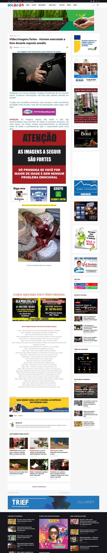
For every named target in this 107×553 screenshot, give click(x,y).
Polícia (34, 5)
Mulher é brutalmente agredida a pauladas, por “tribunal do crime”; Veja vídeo (39, 473)
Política (62, 5)
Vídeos (69, 5)
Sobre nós (14, 1)
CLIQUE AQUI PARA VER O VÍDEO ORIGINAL (39, 294)
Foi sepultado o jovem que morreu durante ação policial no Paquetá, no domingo (90, 403)
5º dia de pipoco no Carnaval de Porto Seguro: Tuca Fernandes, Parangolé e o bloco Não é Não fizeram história (90, 329)
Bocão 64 (19, 423)
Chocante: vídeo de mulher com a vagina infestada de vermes (88, 423)
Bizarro (19, 35)
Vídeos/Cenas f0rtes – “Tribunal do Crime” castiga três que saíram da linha (90, 414)
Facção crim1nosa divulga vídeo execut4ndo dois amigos (18, 472)
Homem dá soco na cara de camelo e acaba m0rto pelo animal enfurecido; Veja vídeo (38, 452)
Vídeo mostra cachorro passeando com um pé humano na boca (59, 452)
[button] (93, 5)
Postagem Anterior (14, 492)
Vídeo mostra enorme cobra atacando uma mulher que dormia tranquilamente (26, 528)
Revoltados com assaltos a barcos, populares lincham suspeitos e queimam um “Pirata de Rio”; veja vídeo (59, 474)
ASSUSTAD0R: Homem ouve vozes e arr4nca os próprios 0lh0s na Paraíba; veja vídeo (17, 452)
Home (9, 1)
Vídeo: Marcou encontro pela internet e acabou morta (24, 536)
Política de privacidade (28, 1)
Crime (75, 5)
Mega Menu (41, 5)
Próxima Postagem (64, 492)
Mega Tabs (52, 5)
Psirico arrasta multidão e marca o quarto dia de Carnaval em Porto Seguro (90, 339)
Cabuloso (20, 415)
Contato (20, 1)
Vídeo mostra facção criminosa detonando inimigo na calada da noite (25, 545)
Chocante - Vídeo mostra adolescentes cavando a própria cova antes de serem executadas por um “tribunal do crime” (89, 522)
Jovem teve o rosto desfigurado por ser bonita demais (89, 547)
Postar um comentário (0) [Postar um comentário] (39, 486)
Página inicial (12, 35)
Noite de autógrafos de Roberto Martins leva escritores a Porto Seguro (90, 318)
